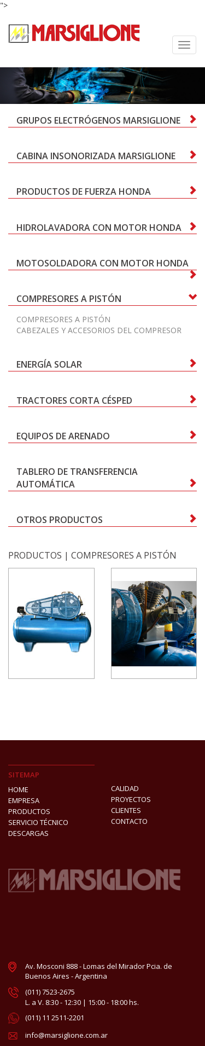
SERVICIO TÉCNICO (38, 822)
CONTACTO (129, 821)
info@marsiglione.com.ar (66, 1035)
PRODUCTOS (35, 555)
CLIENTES (126, 810)
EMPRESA (23, 800)
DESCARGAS (28, 833)
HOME (18, 789)
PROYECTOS (131, 799)
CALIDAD (125, 788)
